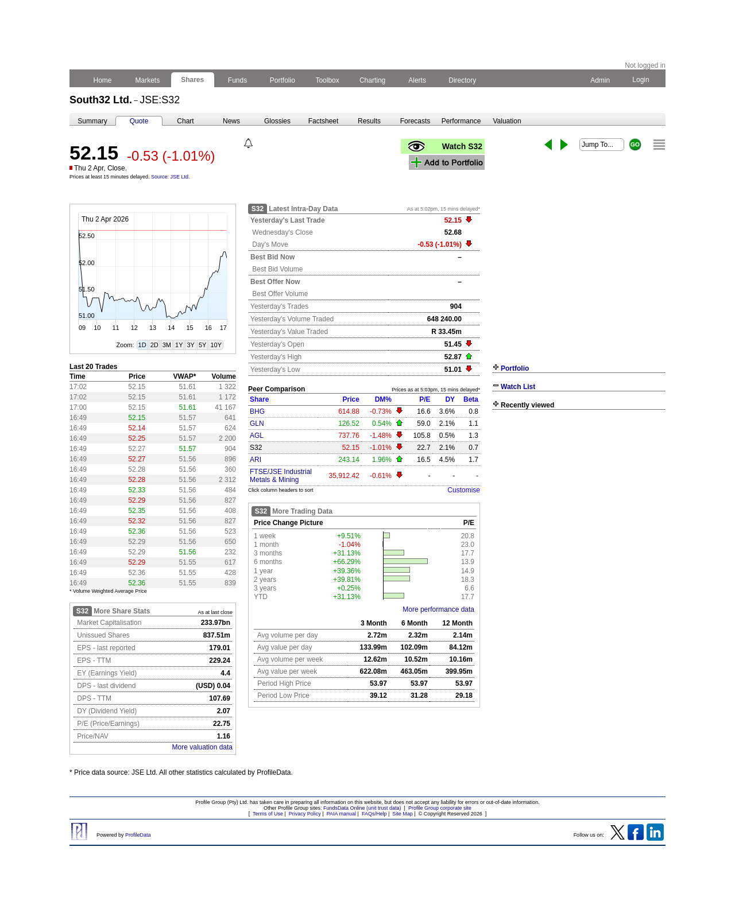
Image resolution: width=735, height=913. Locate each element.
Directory (462, 80)
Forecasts (415, 121)
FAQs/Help (374, 814)
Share (259, 399)
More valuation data (202, 747)
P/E (424, 399)
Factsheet (323, 121)
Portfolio (282, 80)
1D (142, 344)
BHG (257, 411)
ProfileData (138, 835)
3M (167, 344)
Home (102, 80)
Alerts (417, 80)
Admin (600, 80)
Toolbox (327, 80)
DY (450, 399)
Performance (461, 121)
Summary (92, 121)
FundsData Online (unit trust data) (362, 808)
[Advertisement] (579, 498)
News (231, 121)
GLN (257, 423)
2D (154, 344)
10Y (216, 344)
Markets (147, 80)
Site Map (402, 814)
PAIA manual (341, 814)
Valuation (507, 121)
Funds (237, 80)
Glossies (277, 121)
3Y (190, 344)
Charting (373, 80)
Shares (192, 80)
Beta (470, 399)
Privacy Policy (305, 814)
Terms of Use (268, 814)
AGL (257, 436)
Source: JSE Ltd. (170, 177)
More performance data (438, 609)
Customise (463, 490)
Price (351, 399)
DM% (383, 399)
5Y (202, 344)
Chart (185, 121)
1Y (179, 344)
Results (369, 121)
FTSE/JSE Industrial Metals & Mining (281, 476)
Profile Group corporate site (439, 808)
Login (640, 80)
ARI (255, 460)
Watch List (518, 387)
